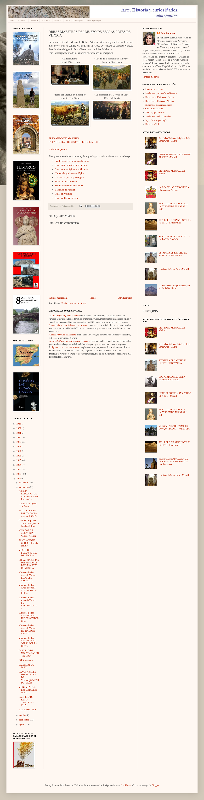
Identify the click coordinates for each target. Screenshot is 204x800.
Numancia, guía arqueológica (69, 173)
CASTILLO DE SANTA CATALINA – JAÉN (26, 701)
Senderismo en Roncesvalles (69, 185)
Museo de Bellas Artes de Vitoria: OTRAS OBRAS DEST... (28, 642)
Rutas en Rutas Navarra (67, 197)
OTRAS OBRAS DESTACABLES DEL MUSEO (74, 142)
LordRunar (126, 785)
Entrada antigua (125, 298)
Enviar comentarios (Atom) (73, 303)
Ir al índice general (58, 149)
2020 (19, 437)
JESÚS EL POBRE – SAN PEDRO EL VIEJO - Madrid (175, 156)
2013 (19, 469)
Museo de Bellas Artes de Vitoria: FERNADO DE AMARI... (27, 629)
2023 (19, 424)
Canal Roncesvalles (154, 108)
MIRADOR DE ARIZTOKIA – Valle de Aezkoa (27, 533)
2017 (19, 451)
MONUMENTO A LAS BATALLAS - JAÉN (29, 690)
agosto (22, 724)
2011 (19, 478)
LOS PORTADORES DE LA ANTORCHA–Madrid (172, 378)
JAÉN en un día (26, 660)
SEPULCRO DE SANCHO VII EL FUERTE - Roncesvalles (175, 221)
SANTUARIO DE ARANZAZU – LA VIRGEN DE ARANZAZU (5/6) (174, 206)
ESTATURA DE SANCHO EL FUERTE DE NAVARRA (173, 254)
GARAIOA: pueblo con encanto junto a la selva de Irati (29, 523)
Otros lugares (78, 20)
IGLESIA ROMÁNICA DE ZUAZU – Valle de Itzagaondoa (28, 495)
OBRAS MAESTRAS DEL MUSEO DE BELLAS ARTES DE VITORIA (29, 564)
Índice (12, 20)
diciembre (24, 482)
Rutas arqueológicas (94, 20)
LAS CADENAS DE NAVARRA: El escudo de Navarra (174, 188)
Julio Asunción (168, 33)
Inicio (93, 298)
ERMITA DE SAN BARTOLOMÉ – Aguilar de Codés (28, 513)
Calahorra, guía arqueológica (69, 177)
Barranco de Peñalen (65, 189)
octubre (22, 715)
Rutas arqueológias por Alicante (159, 101)
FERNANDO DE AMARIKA (64, 138)
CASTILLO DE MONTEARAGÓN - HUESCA (29, 653)
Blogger (155, 785)
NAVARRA (22, 20)
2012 (19, 474)
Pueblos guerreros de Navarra (62, 335)
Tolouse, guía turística (66, 181)
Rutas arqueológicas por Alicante (71, 169)
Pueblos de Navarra (154, 89)
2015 (19, 460)
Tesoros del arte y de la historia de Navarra (68, 325)
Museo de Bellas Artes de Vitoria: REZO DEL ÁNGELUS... (27, 576)
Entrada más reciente (58, 298)
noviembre (24, 487)
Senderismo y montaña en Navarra (72, 160)
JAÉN (67, 20)
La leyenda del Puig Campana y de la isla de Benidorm (174, 287)
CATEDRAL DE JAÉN (26, 666)
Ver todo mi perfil (150, 77)
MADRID (34, 20)
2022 (19, 428)
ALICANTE (46, 20)
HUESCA (58, 20)
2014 (19, 465)
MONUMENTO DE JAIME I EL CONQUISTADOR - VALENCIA (174, 427)
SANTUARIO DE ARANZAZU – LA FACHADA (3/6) (174, 237)
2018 (19, 446)
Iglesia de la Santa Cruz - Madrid (174, 269)
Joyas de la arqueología (156, 120)
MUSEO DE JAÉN (27, 709)
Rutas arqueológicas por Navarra (71, 165)
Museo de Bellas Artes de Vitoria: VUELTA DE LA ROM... (28, 589)
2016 (19, 456)
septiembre (24, 720)
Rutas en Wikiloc (63, 193)
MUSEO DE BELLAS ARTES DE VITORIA (28, 553)
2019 (19, 442)
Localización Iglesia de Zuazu (28, 505)
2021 (19, 433)
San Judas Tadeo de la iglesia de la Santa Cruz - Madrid (174, 139)
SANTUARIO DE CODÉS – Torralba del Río (28, 543)
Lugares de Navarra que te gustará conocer (68, 341)
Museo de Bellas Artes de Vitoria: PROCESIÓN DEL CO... (29, 617)
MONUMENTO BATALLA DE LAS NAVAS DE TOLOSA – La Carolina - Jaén (173, 462)
